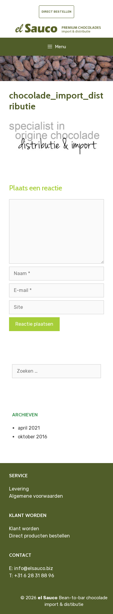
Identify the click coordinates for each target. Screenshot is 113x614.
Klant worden (24, 528)
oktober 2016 (32, 437)
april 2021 (29, 428)
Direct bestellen (56, 12)
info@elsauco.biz (33, 568)
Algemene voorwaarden (36, 496)
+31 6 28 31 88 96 (34, 575)
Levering (19, 489)
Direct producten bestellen (39, 536)
